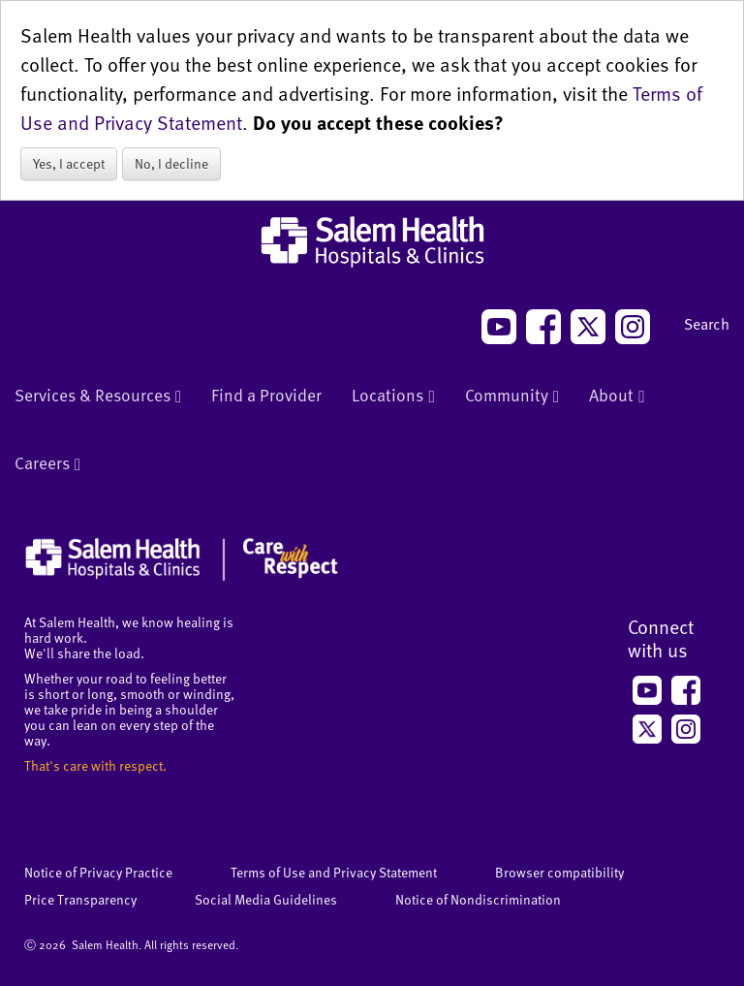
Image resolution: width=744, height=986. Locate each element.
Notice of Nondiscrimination (478, 899)
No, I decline (171, 163)
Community (512, 396)
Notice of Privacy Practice (98, 872)
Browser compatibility (559, 872)
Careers (47, 464)
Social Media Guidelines (266, 899)
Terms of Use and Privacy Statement (334, 872)
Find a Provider (266, 394)
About (616, 396)
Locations (393, 396)
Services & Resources (98, 396)
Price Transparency (80, 899)
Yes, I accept (69, 163)
